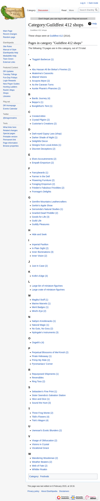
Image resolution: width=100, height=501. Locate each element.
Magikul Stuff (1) (40, 299)
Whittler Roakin (39, 469)
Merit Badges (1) (40, 307)
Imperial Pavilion (40, 244)
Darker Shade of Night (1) (44, 137)
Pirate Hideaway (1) (42, 356)
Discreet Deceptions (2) (43, 149)
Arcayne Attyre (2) (41, 81)
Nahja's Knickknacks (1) (44, 321)
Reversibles (38, 377)
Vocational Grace (40, 448)
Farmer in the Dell (41, 176)
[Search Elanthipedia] (89, 10)
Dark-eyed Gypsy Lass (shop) (46, 133)
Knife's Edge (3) (40, 276)
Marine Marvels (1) (41, 303)
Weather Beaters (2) (42, 462)
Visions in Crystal (40, 444)
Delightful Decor (40, 141)
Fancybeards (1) (40, 172)
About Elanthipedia (49, 491)
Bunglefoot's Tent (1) (42, 106)
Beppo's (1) (37, 102)
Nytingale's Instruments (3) (45, 332)
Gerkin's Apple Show (42, 205)
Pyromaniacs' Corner (42, 364)
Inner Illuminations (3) (42, 252)
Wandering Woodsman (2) (45, 458)
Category (33, 476)
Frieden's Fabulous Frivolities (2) (48, 187)
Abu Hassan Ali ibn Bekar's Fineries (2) (51, 69)
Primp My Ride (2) (41, 360)
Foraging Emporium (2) (43, 184)
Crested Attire (38, 116)
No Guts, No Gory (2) (42, 328)
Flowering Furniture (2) (43, 180)
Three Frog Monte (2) (42, 413)
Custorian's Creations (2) (44, 123)
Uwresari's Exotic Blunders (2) (47, 430)
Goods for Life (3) (40, 217)
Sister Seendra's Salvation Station (49, 395)
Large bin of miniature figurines (47, 286)
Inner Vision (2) (39, 255)
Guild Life (36, 220)
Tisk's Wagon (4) (40, 420)
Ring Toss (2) (38, 381)
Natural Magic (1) (40, 325)
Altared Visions (39, 77)
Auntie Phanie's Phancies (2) (46, 88)
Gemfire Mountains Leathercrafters (49, 201)
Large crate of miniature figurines (48, 289)
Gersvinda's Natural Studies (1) (47, 209)
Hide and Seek (39, 234)
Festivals (44, 476)
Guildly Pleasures (40, 224)
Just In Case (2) (40, 266)
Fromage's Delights (41, 191)
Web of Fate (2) (39, 465)
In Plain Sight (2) (40, 248)
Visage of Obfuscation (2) (44, 440)
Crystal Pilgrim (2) (41, 119)
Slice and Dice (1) (41, 399)
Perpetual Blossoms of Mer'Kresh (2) (50, 352)
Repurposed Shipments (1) (45, 374)
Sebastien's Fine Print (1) (44, 391)
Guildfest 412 (56, 35)
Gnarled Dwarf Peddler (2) (45, 213)
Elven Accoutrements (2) (44, 159)
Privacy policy (33, 491)
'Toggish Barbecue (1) (43, 59)
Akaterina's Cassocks (42, 73)
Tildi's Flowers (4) (40, 416)
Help (94, 23)
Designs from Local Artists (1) (46, 145)
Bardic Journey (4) (41, 98)
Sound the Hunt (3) (41, 403)
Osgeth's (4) (38, 342)
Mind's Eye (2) (39, 311)
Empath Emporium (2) (43, 162)
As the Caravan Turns (42, 84)
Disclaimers (64, 491)
